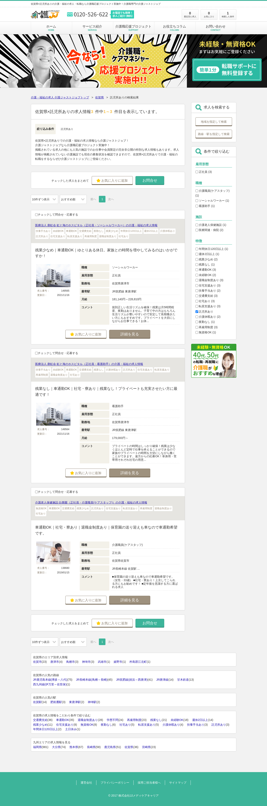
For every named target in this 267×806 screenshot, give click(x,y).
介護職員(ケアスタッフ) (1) (212, 193)
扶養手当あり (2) (208, 290)
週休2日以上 (200, 720)
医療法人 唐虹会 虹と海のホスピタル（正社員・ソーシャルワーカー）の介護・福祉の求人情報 (96, 225)
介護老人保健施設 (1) (210, 224)
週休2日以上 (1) (207, 254)
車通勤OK (62, 720)
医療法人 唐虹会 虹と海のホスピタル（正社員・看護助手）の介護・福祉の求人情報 (89, 364)
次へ (111, 199)
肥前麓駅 (56, 702)
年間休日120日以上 (45, 729)
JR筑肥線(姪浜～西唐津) (131, 679)
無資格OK (87, 724)
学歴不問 (112, 720)
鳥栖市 (70, 661)
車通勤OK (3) (205, 269)
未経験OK (177, 720)
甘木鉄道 (183, 679)
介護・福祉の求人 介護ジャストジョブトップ (60, 97)
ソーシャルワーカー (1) (212, 200)
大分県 (56, 747)
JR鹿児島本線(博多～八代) (50, 679)
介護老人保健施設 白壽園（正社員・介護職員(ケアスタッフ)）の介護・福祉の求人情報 (91, 502)
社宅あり (125, 724)
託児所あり (204, 311)
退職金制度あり (88, 720)
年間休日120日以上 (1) (211, 249)
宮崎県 (146, 747)
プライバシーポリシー (115, 782)
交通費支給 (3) (206, 295)
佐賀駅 (37, 702)
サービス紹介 (92, 28)
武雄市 (102, 661)
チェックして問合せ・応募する (56, 214)
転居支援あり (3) (208, 306)
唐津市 (54, 661)
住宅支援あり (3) (208, 285)
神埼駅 (92, 702)
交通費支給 (40, 720)
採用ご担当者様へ (149, 782)
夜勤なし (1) (205, 321)
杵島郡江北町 (138, 661)
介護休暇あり (171, 724)
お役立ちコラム (174, 28)
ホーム (51, 28)
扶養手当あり (195, 724)
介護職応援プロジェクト (133, 28)
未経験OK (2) (205, 275)
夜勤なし (106, 724)
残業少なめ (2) (206, 259)
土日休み (71, 729)
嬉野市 (118, 661)
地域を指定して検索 (214, 121)
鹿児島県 (110, 747)
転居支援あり (146, 724)
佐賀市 (37, 661)
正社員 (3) (203, 171)
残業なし (156, 720)
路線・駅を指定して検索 (214, 134)
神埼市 (86, 661)
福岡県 (37, 747)
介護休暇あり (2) (208, 316)
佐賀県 (99, 97)
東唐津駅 (75, 702)
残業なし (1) (205, 264)
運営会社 (86, 782)
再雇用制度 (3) (206, 327)
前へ (93, 199)
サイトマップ (177, 782)
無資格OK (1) (205, 332)
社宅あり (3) (205, 301)
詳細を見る (129, 334)
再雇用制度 (134, 720)
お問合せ (149, 180)
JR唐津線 (162, 679)
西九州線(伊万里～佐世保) (50, 684)
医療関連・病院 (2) (209, 230)
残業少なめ (40, 724)
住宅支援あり (64, 724)
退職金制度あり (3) (209, 280)
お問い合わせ (215, 28)
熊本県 (73, 747)
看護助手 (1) (205, 206)
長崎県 (91, 747)
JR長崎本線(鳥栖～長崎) (91, 679)
